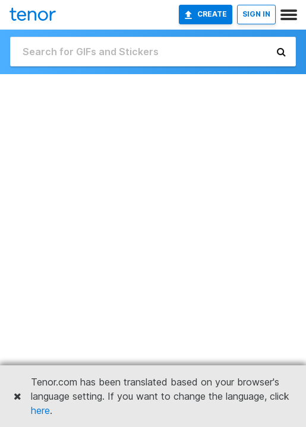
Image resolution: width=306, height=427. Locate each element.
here (40, 410)
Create (205, 14)
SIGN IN (256, 13)
